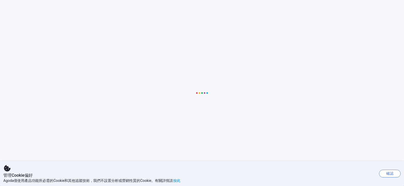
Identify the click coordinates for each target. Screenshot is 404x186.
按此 (176, 181)
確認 (389, 173)
